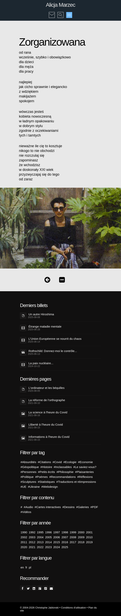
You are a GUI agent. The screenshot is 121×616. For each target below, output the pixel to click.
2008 (73, 537)
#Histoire (46, 467)
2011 (24, 542)
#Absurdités (28, 462)
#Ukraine (34, 486)
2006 (56, 537)
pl (30, 567)
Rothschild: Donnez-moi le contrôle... (52, 351)
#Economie (85, 462)
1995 (40, 532)
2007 (64, 537)
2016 (64, 542)
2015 (56, 542)
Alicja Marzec (60, 5)
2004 (40, 537)
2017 (73, 542)
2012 (32, 542)
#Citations (44, 462)
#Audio (28, 507)
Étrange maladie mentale (44, 326)
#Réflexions (85, 476)
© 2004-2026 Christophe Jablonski (39, 607)
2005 (48, 537)
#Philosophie (65, 472)
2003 (32, 537)
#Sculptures (28, 481)
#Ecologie (70, 462)
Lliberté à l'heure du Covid (45, 424)
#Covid (57, 462)
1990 (24, 532)
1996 (48, 532)
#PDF (94, 507)
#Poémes (41, 476)
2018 (81, 542)
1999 (73, 532)
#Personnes (28, 472)
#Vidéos (26, 512)
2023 (48, 547)
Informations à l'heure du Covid (48, 436)
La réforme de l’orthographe (46, 400)
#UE (23, 486)
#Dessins (68, 507)
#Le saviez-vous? (84, 467)
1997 (56, 532)
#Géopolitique (30, 467)
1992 (32, 532)
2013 (40, 542)
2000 (81, 532)
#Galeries (82, 507)
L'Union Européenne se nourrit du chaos (54, 338)
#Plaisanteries (84, 472)
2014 (48, 542)
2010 (89, 537)
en (22, 567)
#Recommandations (62, 476)
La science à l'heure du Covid (47, 412)
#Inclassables (63, 467)
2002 (24, 537)
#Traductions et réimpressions (76, 481)
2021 (32, 547)
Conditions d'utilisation (73, 607)
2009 (81, 537)
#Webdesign (49, 486)
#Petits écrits (46, 472)
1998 (64, 532)
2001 (89, 532)
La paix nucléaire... (40, 363)
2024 (56, 547)
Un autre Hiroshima (41, 314)
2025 (64, 547)
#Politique (27, 476)
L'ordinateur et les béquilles (46, 387)
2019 (89, 542)
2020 (24, 547)
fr (26, 567)
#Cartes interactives (48, 507)
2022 (40, 547)
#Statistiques (46, 481)
